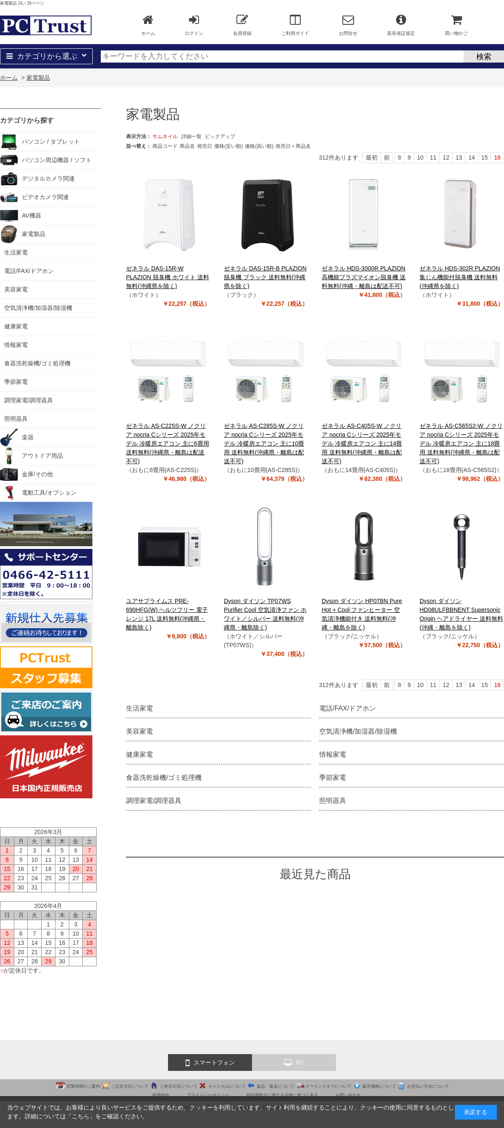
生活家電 (139, 708)
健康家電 (139, 754)
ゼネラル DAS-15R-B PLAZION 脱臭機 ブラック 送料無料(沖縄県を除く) (265, 277)
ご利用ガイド (295, 25)
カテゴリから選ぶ (46, 56)
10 (420, 157)
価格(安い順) (228, 146)
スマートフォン (210, 1063)
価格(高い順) (259, 146)
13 (459, 157)
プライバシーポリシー (208, 1095)
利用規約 (160, 1095)
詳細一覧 (191, 136)
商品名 (187, 146)
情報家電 (332, 754)
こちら (80, 1116)
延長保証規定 (401, 25)
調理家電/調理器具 (153, 800)
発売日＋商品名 (293, 146)
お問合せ (348, 25)
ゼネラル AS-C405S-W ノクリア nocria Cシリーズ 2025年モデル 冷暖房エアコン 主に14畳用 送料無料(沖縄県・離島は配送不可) (362, 443)
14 (471, 157)
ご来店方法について (178, 1086)
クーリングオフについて (328, 1086)
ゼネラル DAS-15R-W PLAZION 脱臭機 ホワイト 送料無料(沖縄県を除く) (167, 277)
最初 (372, 157)
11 (433, 157)
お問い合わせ (348, 1095)
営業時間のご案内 (83, 1086)
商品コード (165, 146)
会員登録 (242, 25)
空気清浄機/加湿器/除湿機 (358, 731)
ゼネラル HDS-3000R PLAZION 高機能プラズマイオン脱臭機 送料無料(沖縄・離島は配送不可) (364, 277)
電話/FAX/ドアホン (347, 708)
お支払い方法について (428, 1086)
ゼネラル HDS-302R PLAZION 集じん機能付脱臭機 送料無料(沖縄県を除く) (460, 277)
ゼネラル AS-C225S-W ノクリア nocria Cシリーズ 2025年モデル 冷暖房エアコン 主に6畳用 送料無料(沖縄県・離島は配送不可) (167, 443)
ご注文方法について (130, 1086)
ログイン (194, 25)
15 (484, 157)
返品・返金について (275, 1086)
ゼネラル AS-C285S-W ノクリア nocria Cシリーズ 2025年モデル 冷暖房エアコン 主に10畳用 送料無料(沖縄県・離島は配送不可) (264, 443)
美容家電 (139, 731)
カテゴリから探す (27, 120)
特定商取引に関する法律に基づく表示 (282, 1095)
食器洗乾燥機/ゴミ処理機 (164, 777)
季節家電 (332, 777)
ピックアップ (220, 136)
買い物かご (456, 25)
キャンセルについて (227, 1086)
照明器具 (332, 800)
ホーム (148, 25)
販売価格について (379, 1086)
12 (446, 157)
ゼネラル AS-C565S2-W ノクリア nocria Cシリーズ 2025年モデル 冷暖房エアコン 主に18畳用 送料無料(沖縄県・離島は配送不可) (461, 443)
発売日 (204, 146)
